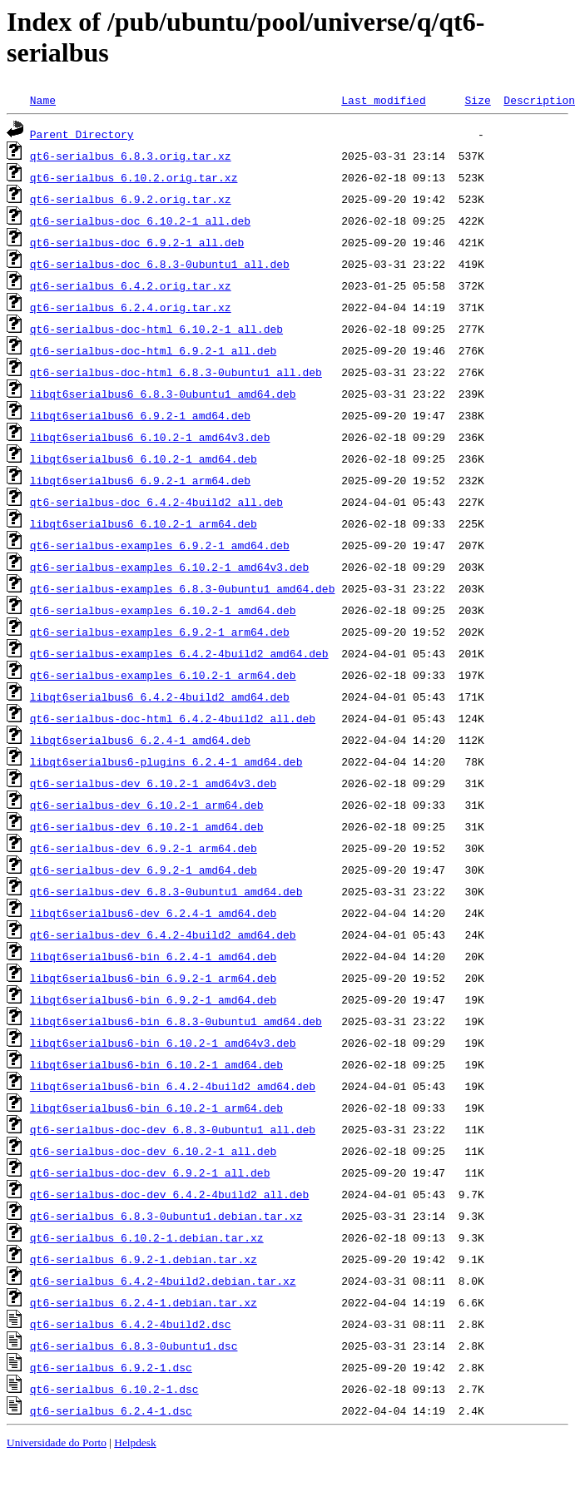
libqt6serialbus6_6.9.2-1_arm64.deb (140, 480)
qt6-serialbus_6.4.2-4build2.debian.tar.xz (163, 1280)
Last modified (383, 99)
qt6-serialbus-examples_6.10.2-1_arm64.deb (163, 674)
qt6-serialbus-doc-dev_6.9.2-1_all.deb (150, 1172)
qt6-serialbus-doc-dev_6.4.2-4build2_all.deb (169, 1194)
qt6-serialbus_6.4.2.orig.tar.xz (130, 285)
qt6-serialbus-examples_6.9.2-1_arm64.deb (160, 631)
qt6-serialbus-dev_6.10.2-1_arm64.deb (147, 804)
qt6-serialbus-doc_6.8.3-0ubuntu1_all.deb (160, 263)
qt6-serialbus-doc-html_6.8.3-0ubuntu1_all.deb (176, 371)
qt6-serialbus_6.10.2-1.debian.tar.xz (147, 1237)
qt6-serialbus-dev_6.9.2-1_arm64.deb (143, 847)
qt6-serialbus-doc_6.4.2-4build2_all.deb (156, 501)
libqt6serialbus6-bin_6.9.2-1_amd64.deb (153, 999)
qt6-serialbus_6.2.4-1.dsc (111, 1410)
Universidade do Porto (57, 1442)
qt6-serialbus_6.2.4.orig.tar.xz (130, 307)
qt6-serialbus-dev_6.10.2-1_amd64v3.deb (153, 783)
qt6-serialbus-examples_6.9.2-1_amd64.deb (160, 545)
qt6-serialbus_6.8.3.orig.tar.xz (130, 155)
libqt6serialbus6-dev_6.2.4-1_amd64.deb (153, 912)
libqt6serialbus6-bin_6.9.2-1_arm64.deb (153, 977)
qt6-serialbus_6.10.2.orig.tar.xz (134, 177)
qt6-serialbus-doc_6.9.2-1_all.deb (137, 242)
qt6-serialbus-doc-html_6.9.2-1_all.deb (153, 350)
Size (477, 99)
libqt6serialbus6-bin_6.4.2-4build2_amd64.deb (172, 1085)
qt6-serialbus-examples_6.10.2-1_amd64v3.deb (169, 566)
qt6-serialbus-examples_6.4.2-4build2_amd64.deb (179, 653)
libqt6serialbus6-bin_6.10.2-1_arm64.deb (156, 1107)
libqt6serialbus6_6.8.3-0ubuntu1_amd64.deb (163, 393)
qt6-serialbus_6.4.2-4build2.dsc (130, 1323)
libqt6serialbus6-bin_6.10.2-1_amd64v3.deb (163, 1042)
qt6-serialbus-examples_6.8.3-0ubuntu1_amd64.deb (182, 588)
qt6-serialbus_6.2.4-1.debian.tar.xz (143, 1302)
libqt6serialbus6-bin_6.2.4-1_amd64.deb (153, 956)
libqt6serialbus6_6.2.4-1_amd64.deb (140, 739)
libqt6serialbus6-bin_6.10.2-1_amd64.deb (156, 1064)
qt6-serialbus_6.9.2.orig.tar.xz (130, 198)
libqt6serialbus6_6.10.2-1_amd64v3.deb (150, 436)
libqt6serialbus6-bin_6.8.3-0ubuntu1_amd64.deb (176, 1021)
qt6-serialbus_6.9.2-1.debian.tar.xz (143, 1259)
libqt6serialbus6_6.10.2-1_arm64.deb (143, 523)
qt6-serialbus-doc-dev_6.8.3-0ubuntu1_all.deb (172, 1129)
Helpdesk (135, 1442)
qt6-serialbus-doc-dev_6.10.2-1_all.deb (153, 1150)
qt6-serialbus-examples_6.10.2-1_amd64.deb (163, 609)
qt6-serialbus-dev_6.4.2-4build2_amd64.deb (163, 934)
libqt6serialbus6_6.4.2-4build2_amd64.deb (160, 696)
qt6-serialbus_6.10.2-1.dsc (114, 1388)
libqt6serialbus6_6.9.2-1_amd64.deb (140, 415)
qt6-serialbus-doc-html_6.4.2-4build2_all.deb (172, 718)
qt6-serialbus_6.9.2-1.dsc (111, 1367)
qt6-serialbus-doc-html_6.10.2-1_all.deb (156, 328)
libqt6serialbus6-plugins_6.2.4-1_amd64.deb (166, 761)
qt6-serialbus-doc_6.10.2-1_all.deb (140, 220)
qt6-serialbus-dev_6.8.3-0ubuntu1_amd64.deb (166, 891)
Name (43, 99)
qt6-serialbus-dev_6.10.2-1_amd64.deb (147, 826)
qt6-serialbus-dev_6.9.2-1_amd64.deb (143, 869)
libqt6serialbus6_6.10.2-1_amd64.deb (143, 458)
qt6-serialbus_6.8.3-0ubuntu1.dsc (134, 1345)
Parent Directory (82, 133)
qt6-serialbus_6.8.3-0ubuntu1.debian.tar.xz (166, 1215)
